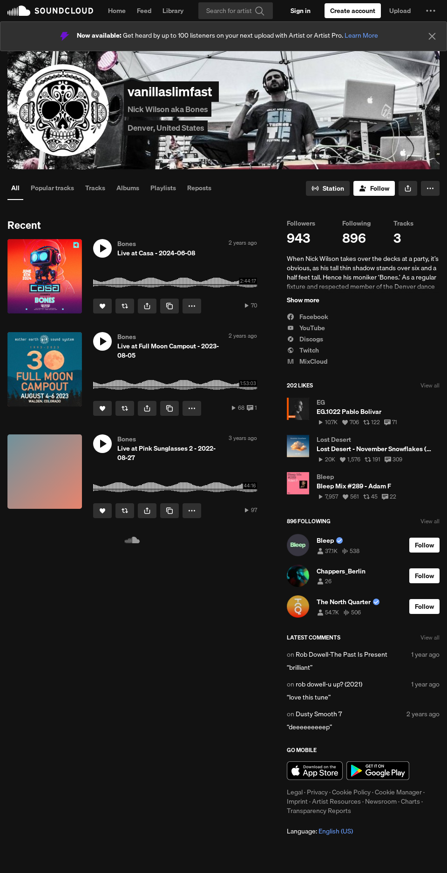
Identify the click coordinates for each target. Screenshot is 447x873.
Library (173, 11)
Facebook (307, 317)
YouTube (306, 328)
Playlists (163, 188)
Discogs (305, 339)
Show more (303, 300)
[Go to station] (328, 188)
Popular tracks (52, 188)
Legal (295, 792)
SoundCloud (50, 11)
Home (117, 11)
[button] (431, 10)
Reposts (199, 188)
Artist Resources (336, 801)
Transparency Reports (319, 811)
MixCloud (307, 361)
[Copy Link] (169, 306)
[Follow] (374, 188)
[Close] (432, 36)
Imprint (297, 801)
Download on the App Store (315, 770)
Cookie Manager (398, 792)
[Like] (102, 306)
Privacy (317, 792)
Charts (410, 801)
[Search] (235, 10)
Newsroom (381, 801)
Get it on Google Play (377, 770)
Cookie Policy (351, 792)
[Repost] (124, 306)
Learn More (361, 35)
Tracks (95, 188)
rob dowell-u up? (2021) (329, 684)
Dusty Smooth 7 (319, 714)
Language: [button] (320, 831)
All (15, 188)
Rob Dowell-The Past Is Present (341, 654)
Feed (144, 11)
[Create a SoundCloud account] (353, 10)
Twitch (303, 350)
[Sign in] (300, 10)
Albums (127, 188)
